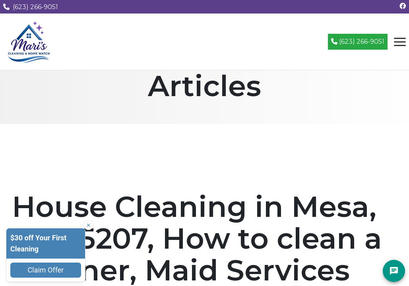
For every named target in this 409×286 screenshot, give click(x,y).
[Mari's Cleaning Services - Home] (29, 41)
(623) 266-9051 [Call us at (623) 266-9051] (30, 7)
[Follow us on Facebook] (402, 6)
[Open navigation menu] (400, 42)
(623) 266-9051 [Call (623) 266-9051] (357, 41)
